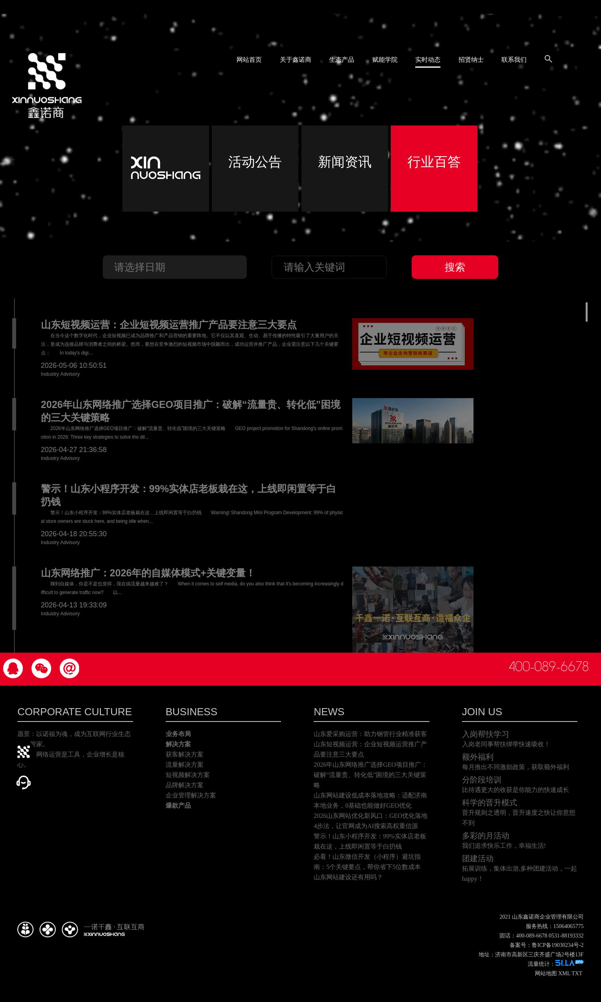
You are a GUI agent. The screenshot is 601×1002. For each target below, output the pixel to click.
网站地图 (546, 973)
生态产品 (341, 58)
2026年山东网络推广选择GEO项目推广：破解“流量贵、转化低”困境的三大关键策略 (370, 774)
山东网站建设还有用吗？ (348, 877)
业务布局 (178, 734)
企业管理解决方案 (191, 795)
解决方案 (178, 744)
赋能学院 (385, 58)
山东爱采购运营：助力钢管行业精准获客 (370, 734)
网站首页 (249, 58)
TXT (576, 973)
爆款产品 (178, 805)
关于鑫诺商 (295, 58)
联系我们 (514, 58)
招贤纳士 (471, 58)
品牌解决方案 (184, 785)
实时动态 (427, 58)
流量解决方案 (184, 764)
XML (564, 973)
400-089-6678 (549, 667)
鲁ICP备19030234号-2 (557, 945)
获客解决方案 (184, 754)
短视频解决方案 (188, 774)
